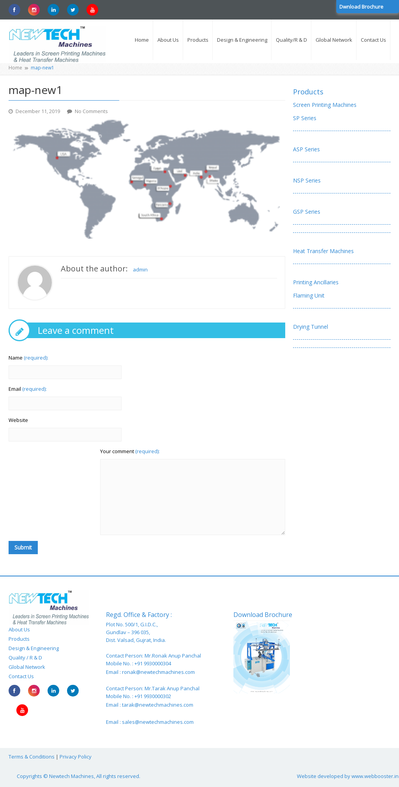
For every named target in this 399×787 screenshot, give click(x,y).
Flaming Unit (309, 295)
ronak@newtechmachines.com (158, 671)
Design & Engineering (34, 648)
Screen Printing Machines (325, 104)
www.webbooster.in (375, 776)
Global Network (27, 666)
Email (28, 388)
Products (308, 91)
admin (140, 269)
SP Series (304, 118)
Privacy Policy (76, 756)
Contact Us (21, 676)
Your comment (130, 451)
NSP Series (307, 180)
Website (18, 420)
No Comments (91, 111)
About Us (19, 629)
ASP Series (306, 149)
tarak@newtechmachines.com (157, 704)
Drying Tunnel (310, 326)
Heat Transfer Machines (323, 251)
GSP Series (306, 211)
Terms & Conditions (32, 756)
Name (28, 357)
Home (15, 67)
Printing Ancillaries (316, 282)
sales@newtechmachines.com (158, 721)
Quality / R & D (25, 657)
